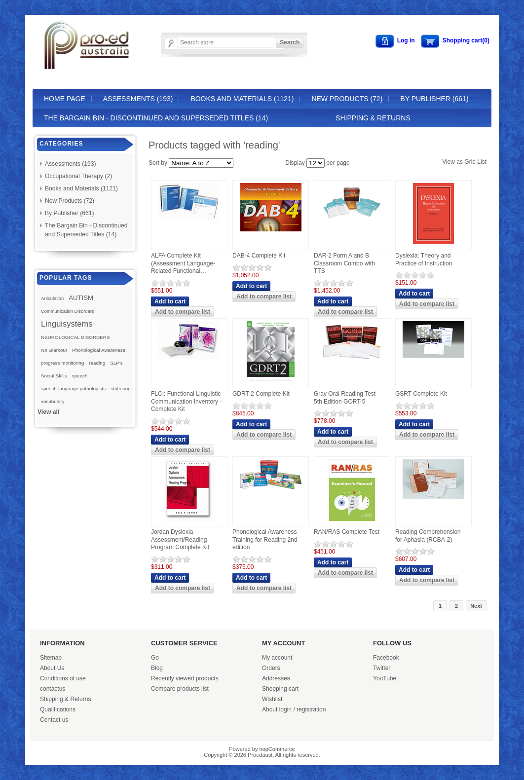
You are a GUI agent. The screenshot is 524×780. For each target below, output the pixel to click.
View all (48, 412)
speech (80, 375)
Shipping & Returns (373, 118)
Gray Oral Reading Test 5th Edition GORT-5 (344, 397)
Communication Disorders (67, 311)
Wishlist (272, 699)
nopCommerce (277, 749)
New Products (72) (346, 99)
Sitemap (51, 657)
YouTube (384, 678)
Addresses (276, 678)
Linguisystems (67, 323)
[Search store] (225, 42)
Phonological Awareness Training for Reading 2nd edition (265, 539)
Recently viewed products (185, 678)
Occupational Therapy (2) (78, 176)
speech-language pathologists (73, 388)
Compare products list (180, 688)
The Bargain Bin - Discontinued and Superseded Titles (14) (156, 118)
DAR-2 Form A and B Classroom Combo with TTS (344, 263)
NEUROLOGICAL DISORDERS (75, 337)
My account (277, 657)
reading (97, 363)
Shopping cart (280, 688)
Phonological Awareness (98, 350)
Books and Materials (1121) (242, 99)
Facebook (386, 657)
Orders (271, 668)
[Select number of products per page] (315, 163)
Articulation (52, 298)
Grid (470, 161)
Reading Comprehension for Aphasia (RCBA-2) (428, 535)
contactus (52, 688)
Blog (157, 668)
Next (476, 606)
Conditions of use (63, 678)
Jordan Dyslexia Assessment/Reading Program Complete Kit (180, 539)
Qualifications (57, 709)
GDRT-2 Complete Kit (261, 393)
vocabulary (53, 401)
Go (155, 657)
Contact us (54, 719)
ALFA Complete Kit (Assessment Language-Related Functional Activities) (183, 263)
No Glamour (54, 350)
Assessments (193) (138, 99)
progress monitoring (62, 363)
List (482, 161)
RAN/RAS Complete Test (346, 531)
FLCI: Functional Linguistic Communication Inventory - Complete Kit (186, 401)
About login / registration (294, 709)
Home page (64, 99)
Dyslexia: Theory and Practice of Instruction (423, 259)
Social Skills (54, 375)
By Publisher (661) (434, 99)
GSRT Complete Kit (421, 393)
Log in (406, 40)
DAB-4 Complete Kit (258, 255)
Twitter (381, 668)
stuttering (121, 388)
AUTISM (81, 297)
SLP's (116, 363)
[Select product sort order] (201, 163)
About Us (52, 668)
